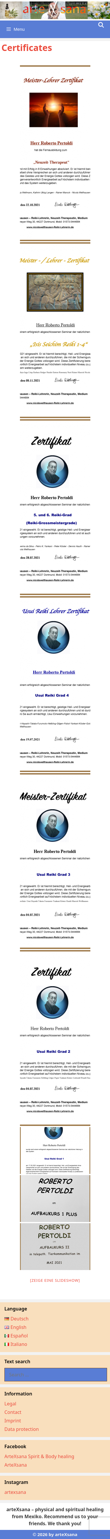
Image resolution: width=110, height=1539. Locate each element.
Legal (10, 1403)
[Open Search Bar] (101, 25)
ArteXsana (15, 1465)
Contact (12, 1412)
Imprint (12, 1420)
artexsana (15, 1492)
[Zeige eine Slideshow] (55, 1280)
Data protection (21, 1429)
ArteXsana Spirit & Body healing (39, 1456)
